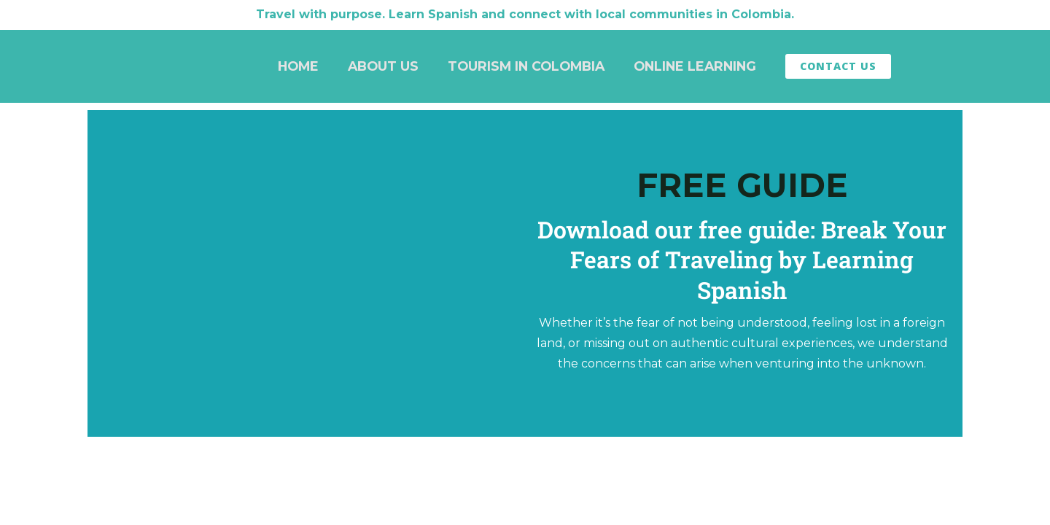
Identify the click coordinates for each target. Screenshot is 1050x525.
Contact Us (838, 66)
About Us (383, 66)
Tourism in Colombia (526, 66)
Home (298, 66)
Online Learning (695, 66)
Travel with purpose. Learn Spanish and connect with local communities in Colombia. (525, 14)
